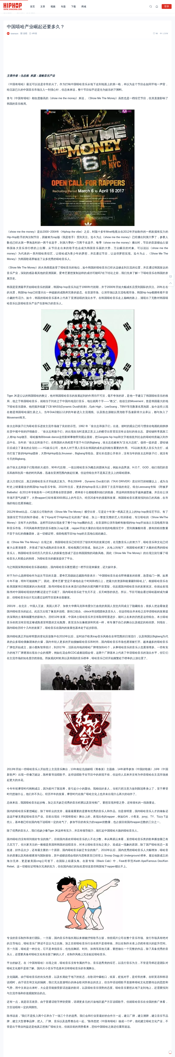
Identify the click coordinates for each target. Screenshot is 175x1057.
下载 (73, 6)
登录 (166, 6)
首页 (32, 6)
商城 (83, 6)
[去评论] (170, 276)
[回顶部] (170, 283)
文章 (42, 6)
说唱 (25, 33)
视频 (53, 6)
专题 (63, 6)
